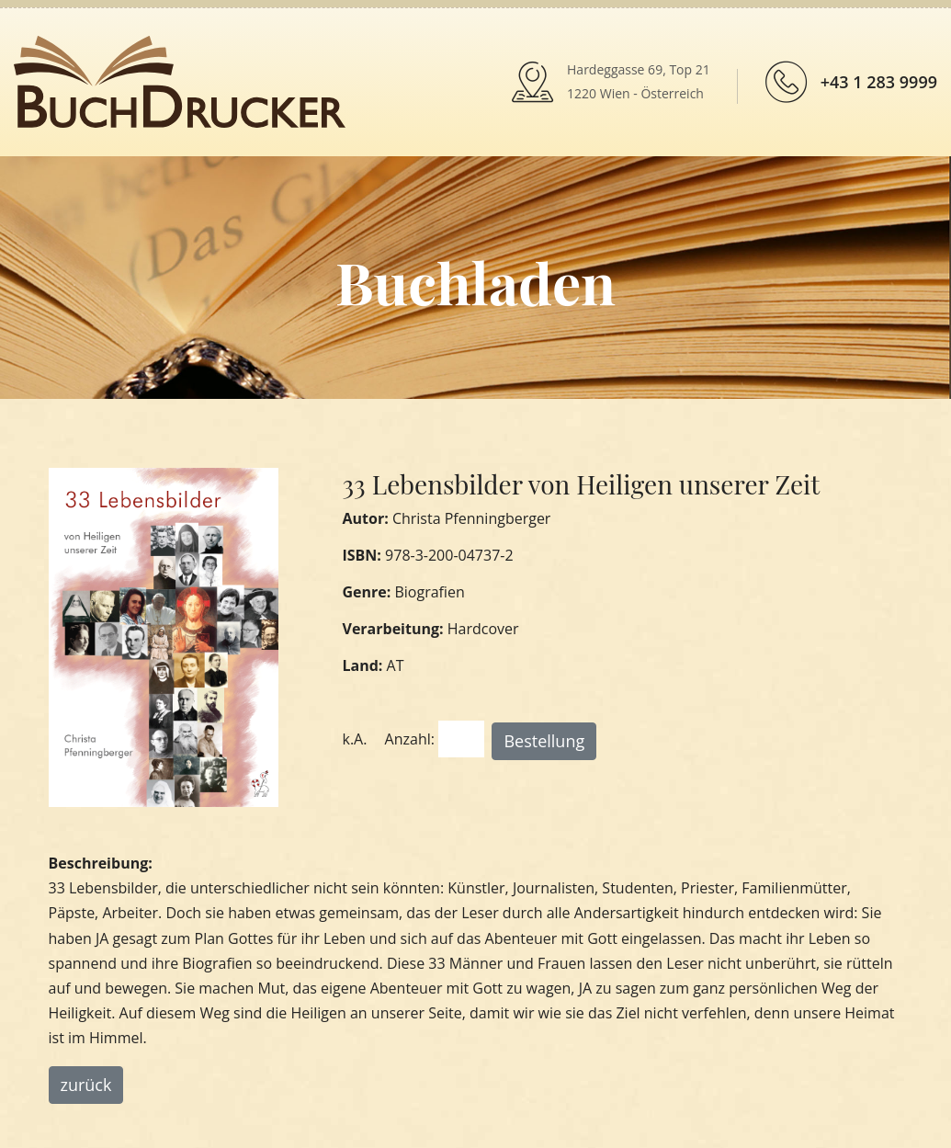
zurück (86, 1085)
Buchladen (475, 282)
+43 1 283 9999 (879, 82)
